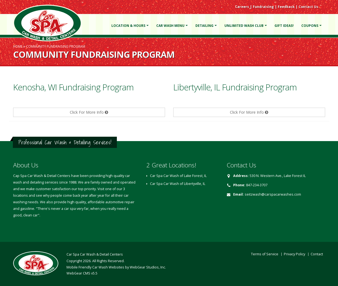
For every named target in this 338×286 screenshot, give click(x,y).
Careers (242, 6)
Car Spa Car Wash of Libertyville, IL (177, 183)
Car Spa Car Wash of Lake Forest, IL (178, 175)
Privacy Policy (294, 254)
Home (17, 46)
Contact (317, 254)
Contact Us (308, 6)
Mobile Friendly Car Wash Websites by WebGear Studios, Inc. (116, 267)
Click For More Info (89, 112)
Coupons (309, 25)
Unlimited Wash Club (244, 25)
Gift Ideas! (284, 25)
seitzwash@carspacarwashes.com (273, 194)
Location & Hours (128, 25)
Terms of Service (264, 254)
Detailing (204, 25)
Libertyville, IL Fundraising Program (235, 87)
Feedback (286, 6)
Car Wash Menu (170, 25)
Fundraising (263, 6)
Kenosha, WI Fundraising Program (73, 87)
